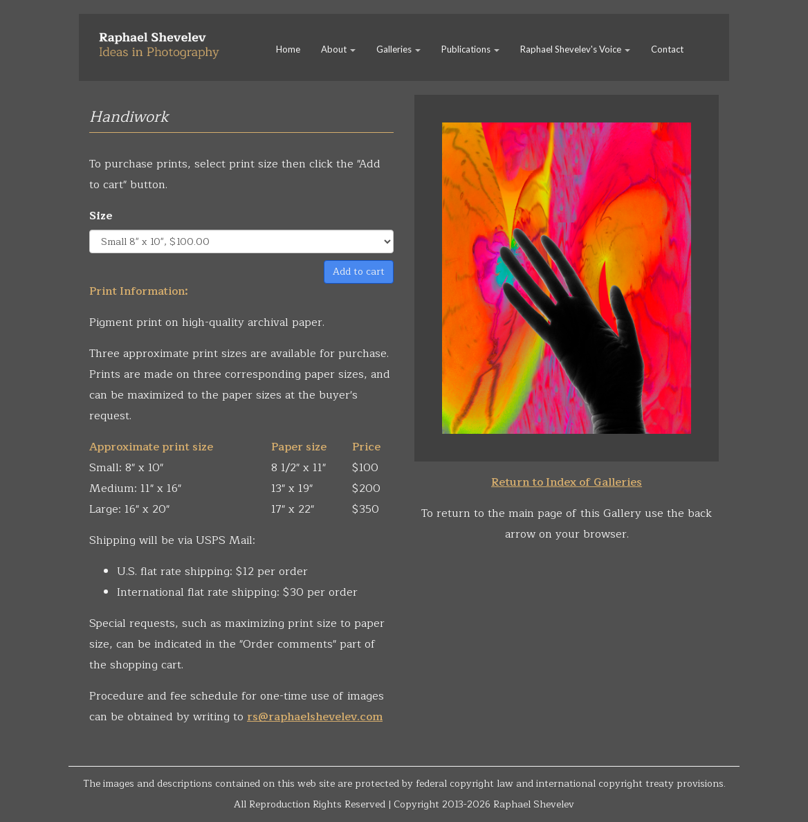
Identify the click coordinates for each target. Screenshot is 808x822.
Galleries (398, 49)
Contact (667, 49)
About (338, 49)
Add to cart (359, 272)
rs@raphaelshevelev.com (315, 717)
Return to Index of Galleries (566, 482)
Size (101, 216)
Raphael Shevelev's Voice (575, 49)
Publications (470, 49)
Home (288, 49)
